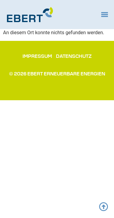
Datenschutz (74, 56)
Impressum (37, 56)
